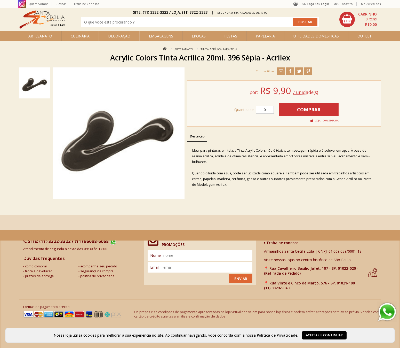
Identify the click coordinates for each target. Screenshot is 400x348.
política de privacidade (97, 276)
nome (155, 255)
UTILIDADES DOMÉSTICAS (316, 36)
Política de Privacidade (277, 335)
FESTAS (230, 36)
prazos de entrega (39, 276)
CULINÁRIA (80, 36)
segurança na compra (97, 271)
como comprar (36, 266)
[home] (42, 27)
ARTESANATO (40, 36)
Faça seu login (318, 4)
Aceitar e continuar (324, 335)
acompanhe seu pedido (98, 266)
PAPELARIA (265, 36)
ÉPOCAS (199, 36)
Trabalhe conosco (281, 242)
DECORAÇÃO (119, 36)
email (154, 267)
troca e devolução (38, 271)
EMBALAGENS (161, 36)
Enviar (240, 278)
